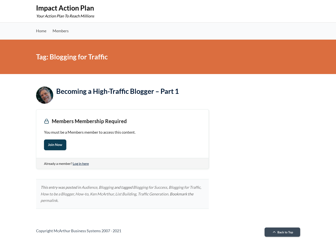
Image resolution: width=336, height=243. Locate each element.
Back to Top (282, 232)
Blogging (106, 187)
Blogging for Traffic (184, 187)
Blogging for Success (150, 187)
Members (61, 30)
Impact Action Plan (65, 8)
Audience (89, 187)
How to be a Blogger (57, 194)
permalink (49, 200)
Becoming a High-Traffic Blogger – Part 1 (117, 91)
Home (41, 30)
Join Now (55, 145)
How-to (81, 194)
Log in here (81, 163)
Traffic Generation (153, 194)
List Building (125, 194)
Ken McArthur (102, 194)
